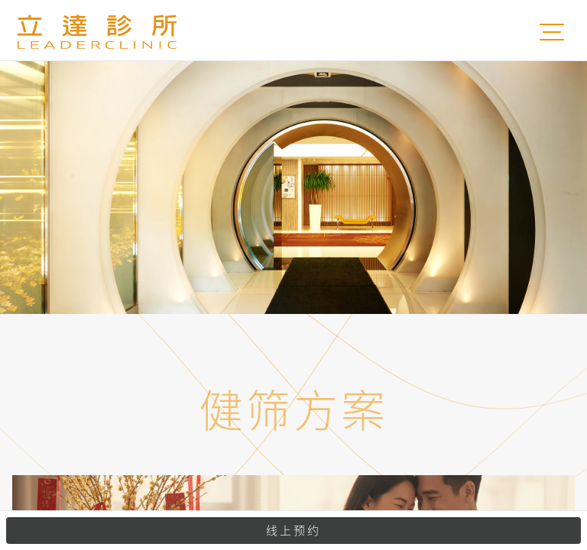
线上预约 (293, 530)
